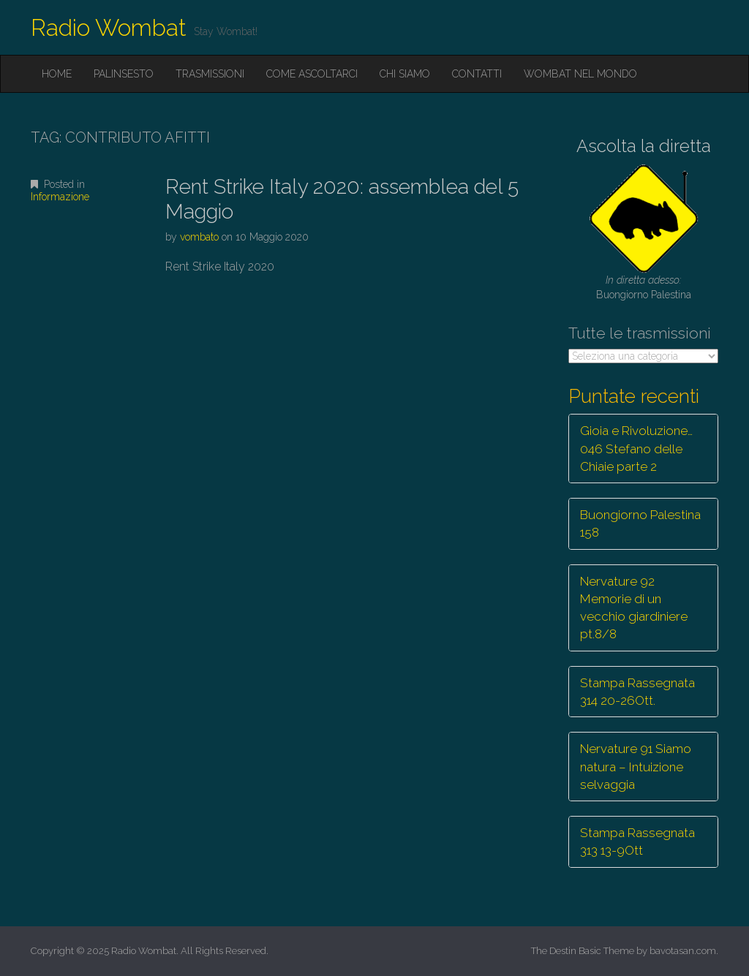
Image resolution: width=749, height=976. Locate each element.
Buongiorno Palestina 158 (640, 523)
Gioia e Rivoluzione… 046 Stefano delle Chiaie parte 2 (636, 448)
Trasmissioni (210, 74)
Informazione (60, 197)
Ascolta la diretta (643, 145)
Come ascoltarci (312, 74)
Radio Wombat (109, 27)
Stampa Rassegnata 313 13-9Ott (637, 841)
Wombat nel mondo (580, 74)
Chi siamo (405, 74)
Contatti (477, 74)
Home (57, 74)
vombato (199, 237)
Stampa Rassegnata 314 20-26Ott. (637, 692)
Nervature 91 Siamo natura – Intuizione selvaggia (635, 766)
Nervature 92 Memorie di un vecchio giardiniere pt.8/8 (634, 608)
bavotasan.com (683, 950)
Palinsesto (124, 74)
